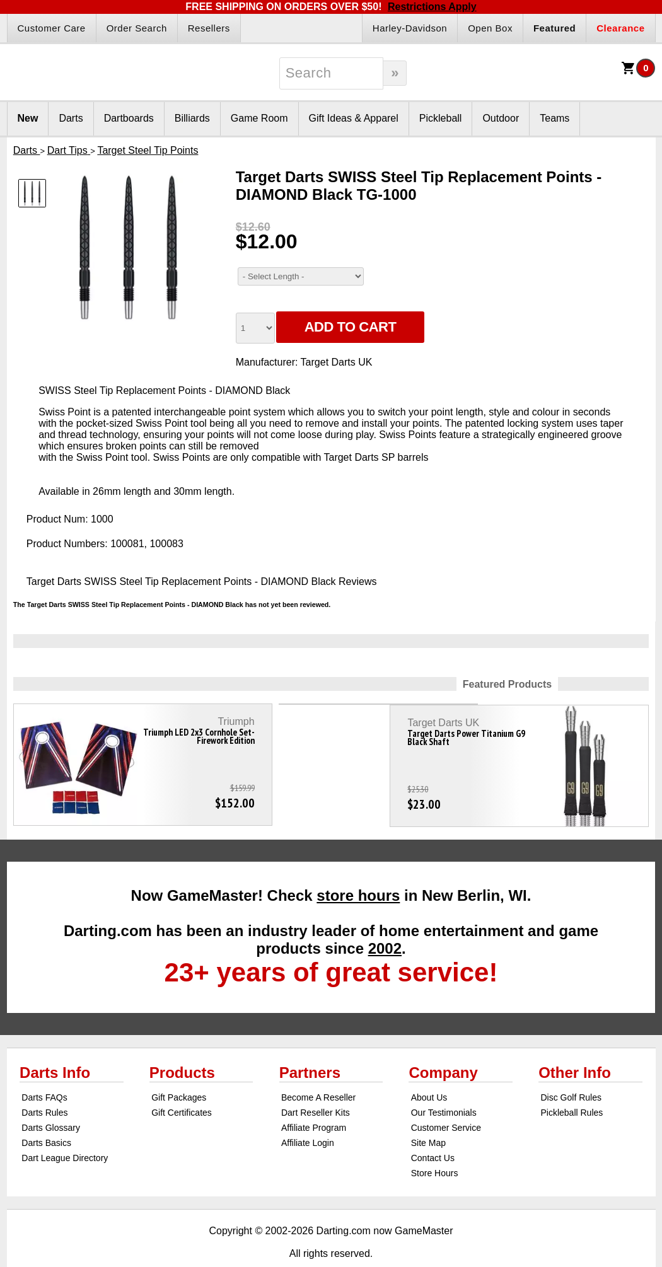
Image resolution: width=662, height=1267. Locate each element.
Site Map (428, 1119)
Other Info (574, 1049)
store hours (358, 872)
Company (443, 1049)
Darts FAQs (44, 1074)
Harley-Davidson (410, 28)
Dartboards (129, 118)
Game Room (259, 118)
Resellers (209, 28)
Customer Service (446, 1104)
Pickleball (440, 118)
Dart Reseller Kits (315, 1089)
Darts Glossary (50, 1104)
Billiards (192, 118)
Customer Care (52, 28)
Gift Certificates (181, 1089)
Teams (554, 118)
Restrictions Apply (432, 6)
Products (182, 1049)
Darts (71, 118)
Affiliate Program (313, 1104)
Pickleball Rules (571, 1089)
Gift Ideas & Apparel (353, 118)
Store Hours (434, 1150)
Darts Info (55, 1049)
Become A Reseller (318, 1074)
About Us (429, 1074)
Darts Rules (44, 1089)
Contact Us (433, 1135)
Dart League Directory (64, 1135)
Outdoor (500, 118)
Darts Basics (46, 1119)
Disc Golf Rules (570, 1074)
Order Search (137, 28)
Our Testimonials (444, 1089)
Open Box (490, 28)
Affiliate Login (307, 1119)
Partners (309, 1049)
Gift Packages (178, 1074)
